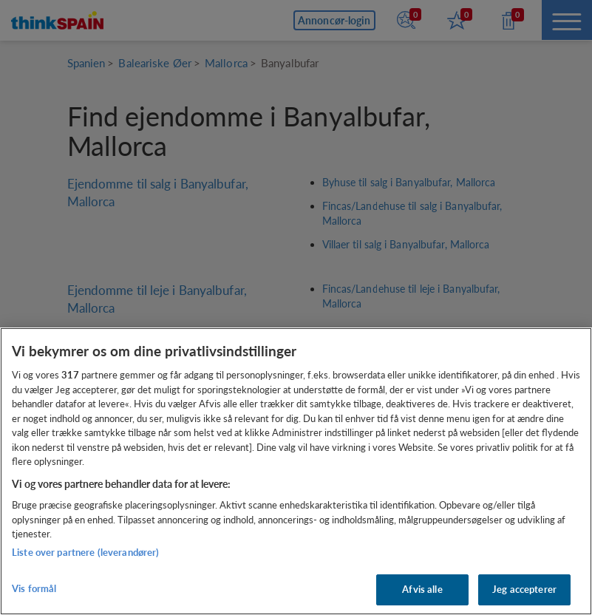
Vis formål (34, 588)
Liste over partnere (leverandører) (85, 552)
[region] (296, 471)
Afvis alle (422, 589)
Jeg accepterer (524, 589)
